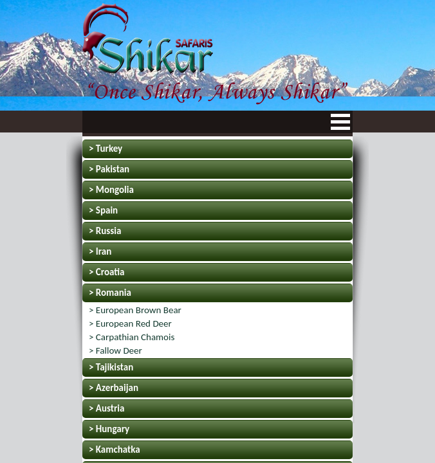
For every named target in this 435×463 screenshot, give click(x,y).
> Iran (100, 251)
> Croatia (106, 272)
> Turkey (105, 148)
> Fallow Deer (115, 350)
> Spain (103, 210)
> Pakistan (109, 169)
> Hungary (109, 429)
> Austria (106, 408)
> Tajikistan (111, 367)
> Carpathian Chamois (131, 337)
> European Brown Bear (135, 310)
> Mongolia (111, 189)
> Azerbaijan (113, 388)
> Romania (110, 292)
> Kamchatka (114, 449)
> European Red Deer (130, 323)
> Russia (105, 231)
